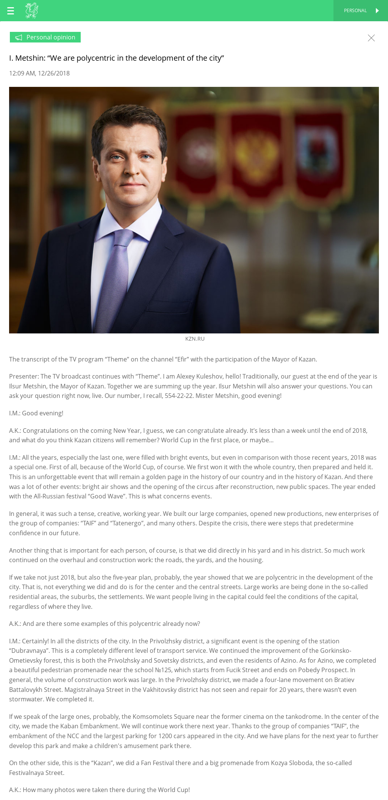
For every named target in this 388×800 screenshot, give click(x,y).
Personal (355, 10)
